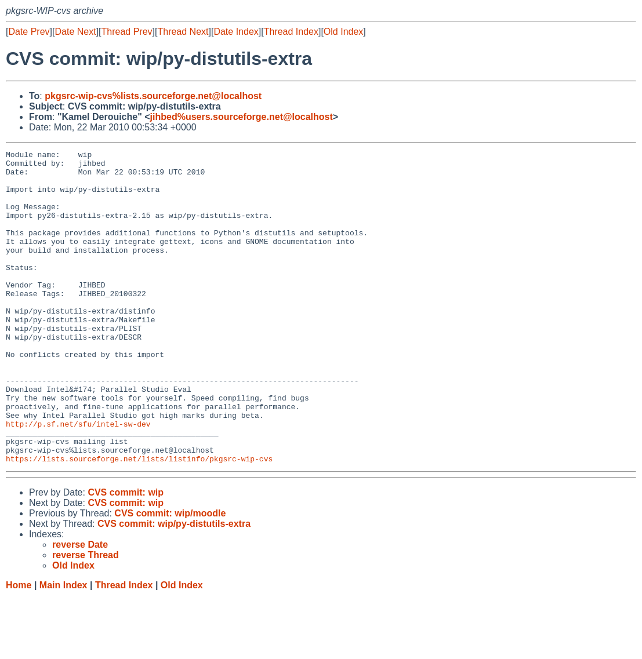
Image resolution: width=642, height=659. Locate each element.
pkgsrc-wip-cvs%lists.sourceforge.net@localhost (153, 96)
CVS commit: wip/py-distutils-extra (174, 586)
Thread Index (291, 32)
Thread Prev (127, 32)
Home (18, 648)
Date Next (75, 32)
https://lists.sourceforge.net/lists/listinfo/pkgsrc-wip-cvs (139, 521)
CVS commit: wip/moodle (170, 576)
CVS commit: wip (126, 555)
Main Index (63, 648)
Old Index (343, 32)
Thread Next (182, 32)
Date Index (235, 32)
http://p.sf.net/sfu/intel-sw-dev (78, 479)
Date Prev (28, 32)
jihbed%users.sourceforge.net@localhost (241, 117)
